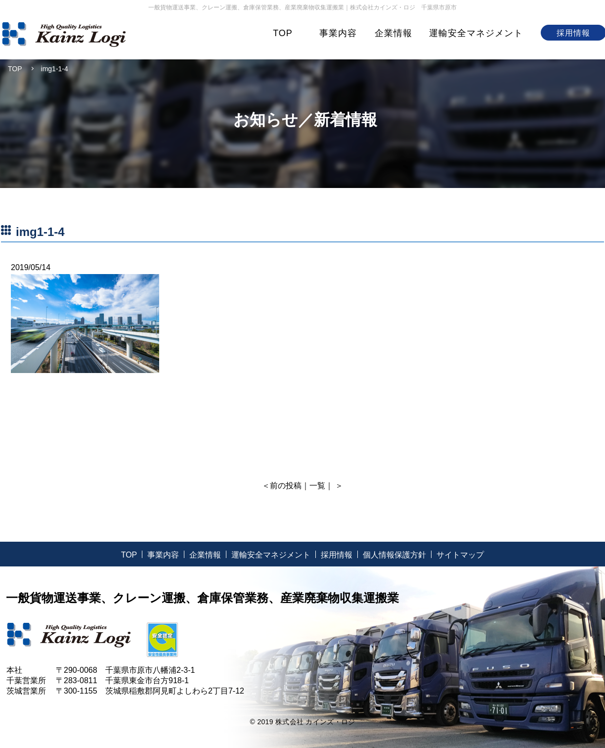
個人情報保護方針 (394, 555)
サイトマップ (460, 555)
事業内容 (338, 33)
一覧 (317, 485)
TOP (283, 33)
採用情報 (336, 555)
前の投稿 (286, 485)
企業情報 (393, 33)
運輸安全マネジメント (476, 33)
